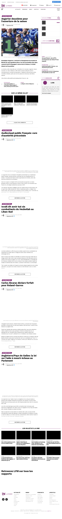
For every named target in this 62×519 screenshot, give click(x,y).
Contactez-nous (10, 2)
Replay (41, 5)
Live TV (48, 5)
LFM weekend (40, 501)
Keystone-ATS (10, 25)
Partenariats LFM (29, 501)
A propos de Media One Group (22, 2)
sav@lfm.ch (49, 511)
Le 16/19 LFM (40, 500)
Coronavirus (16, 494)
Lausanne (16, 497)
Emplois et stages (29, 500)
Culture (15, 504)
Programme (33, 5)
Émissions (24, 9)
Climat (15, 496)
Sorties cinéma (52, 496)
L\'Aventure (40, 503)
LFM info (39, 494)
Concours (43, 9)
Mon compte (56, 1)
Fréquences (28, 497)
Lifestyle (36, 9)
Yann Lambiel (40, 497)
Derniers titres (29, 496)
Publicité (4, 2)
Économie (16, 503)
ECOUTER (24, 5)
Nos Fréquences (52, 500)
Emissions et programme (31, 494)
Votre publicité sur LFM (54, 504)
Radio (30, 9)
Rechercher (57, 5)
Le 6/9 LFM (40, 496)
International (16, 501)
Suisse (15, 500)
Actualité (17, 9)
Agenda (50, 497)
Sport (15, 505)
